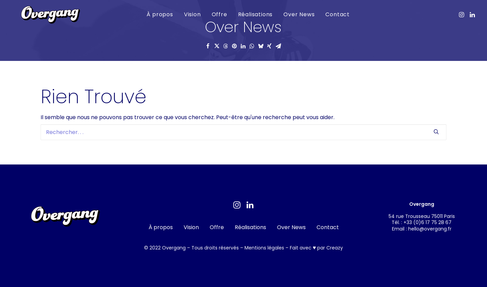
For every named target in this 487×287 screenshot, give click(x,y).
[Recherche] (243, 132)
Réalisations (250, 14)
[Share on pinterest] (234, 46)
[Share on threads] (226, 46)
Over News (294, 14)
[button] (462, 14)
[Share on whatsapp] (252, 46)
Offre (215, 14)
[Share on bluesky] (261, 46)
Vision (187, 14)
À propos (155, 14)
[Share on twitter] (217, 46)
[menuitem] (155, 14)
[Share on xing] (269, 46)
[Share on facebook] (208, 46)
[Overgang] (45, 15)
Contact (333, 14)
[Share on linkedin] (243, 46)
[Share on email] (278, 46)
